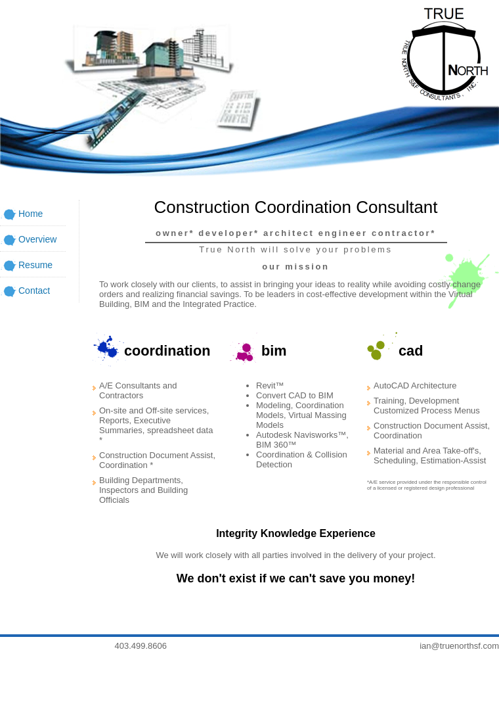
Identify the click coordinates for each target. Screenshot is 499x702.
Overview (37, 239)
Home (30, 213)
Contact (34, 290)
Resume (35, 265)
